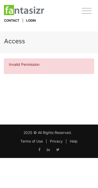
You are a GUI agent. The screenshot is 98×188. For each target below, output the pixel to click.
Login (31, 20)
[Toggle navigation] (86, 11)
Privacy (56, 141)
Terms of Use (31, 141)
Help (74, 141)
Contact (11, 20)
